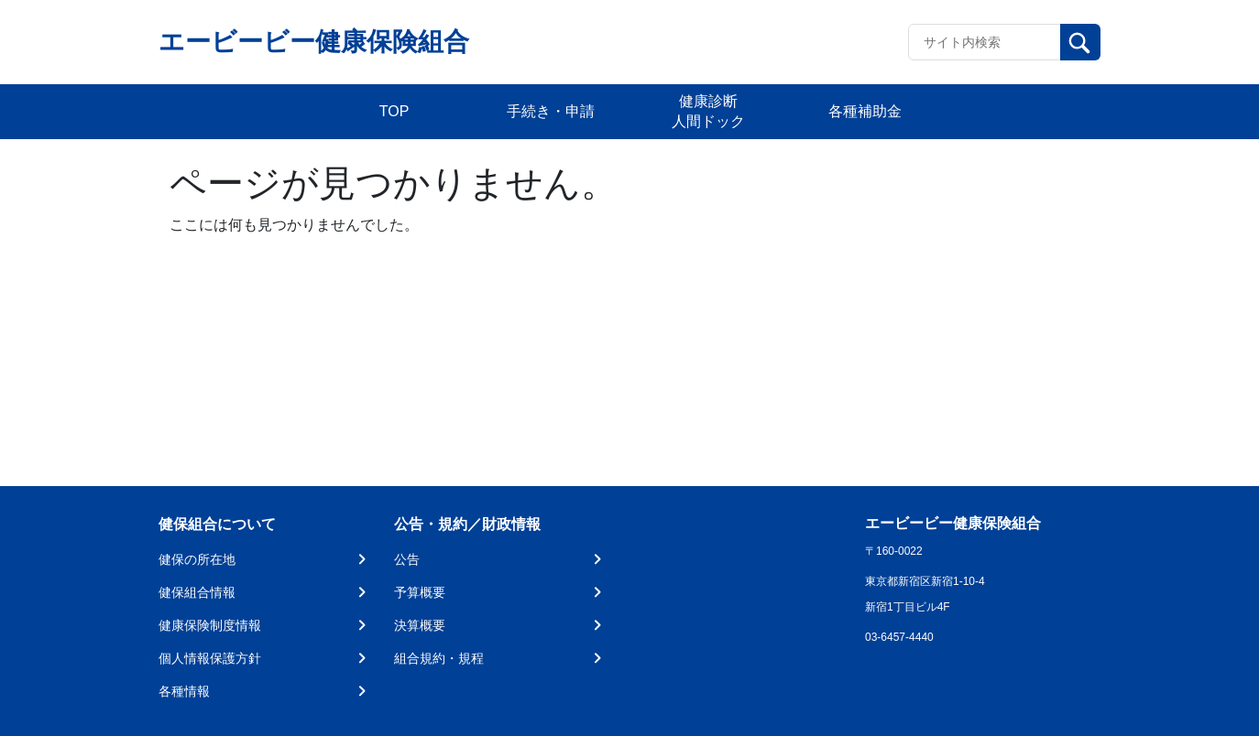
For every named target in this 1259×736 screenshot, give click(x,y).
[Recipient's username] (984, 42)
